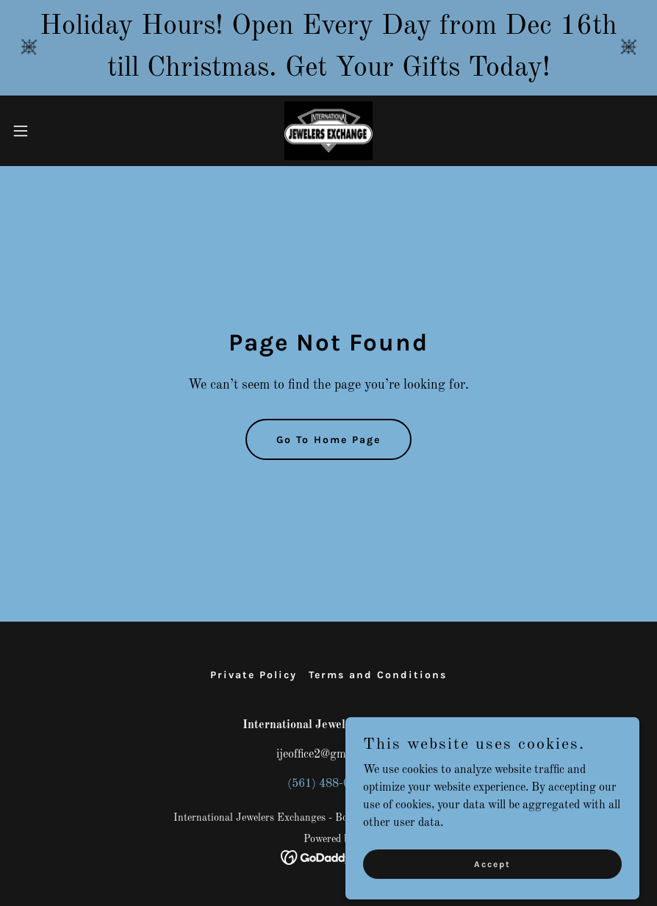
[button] (54, 130)
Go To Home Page (328, 440)
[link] (328, 130)
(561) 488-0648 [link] (328, 784)
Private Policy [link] (253, 675)
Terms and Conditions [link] (378, 675)
